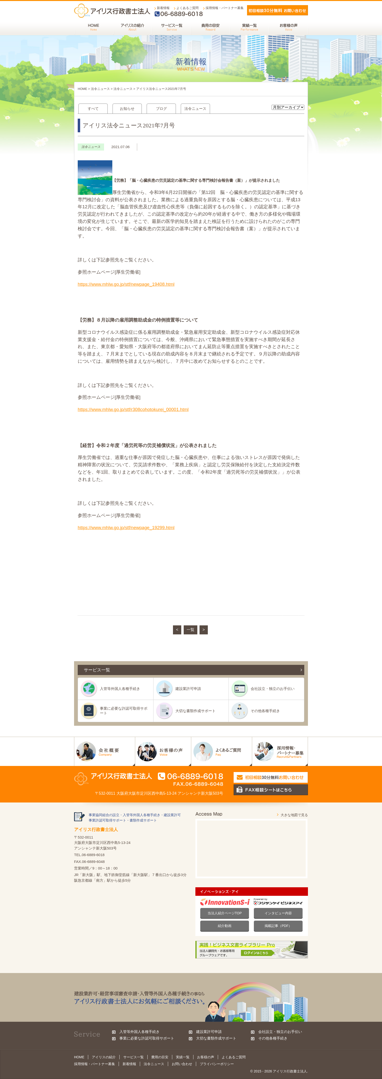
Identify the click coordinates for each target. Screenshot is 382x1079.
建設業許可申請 (188, 689)
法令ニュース (100, 89)
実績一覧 (183, 1057)
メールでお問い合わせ (277, 10)
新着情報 (163, 8)
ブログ (161, 108)
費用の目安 (159, 1057)
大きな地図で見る (294, 815)
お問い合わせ (182, 1064)
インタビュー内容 (278, 913)
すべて (93, 108)
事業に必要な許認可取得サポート (123, 710)
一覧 (190, 630)
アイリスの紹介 (104, 1057)
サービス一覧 (133, 1057)
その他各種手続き (265, 711)
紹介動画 (224, 926)
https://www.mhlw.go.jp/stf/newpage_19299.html (126, 527)
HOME (82, 89)
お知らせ (127, 108)
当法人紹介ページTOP (225, 913)
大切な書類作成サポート (195, 711)
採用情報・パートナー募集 (225, 8)
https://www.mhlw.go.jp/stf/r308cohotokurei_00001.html (133, 409)
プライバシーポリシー (217, 1064)
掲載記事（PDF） (278, 926)
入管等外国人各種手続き (120, 689)
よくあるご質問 (187, 8)
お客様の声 (205, 1057)
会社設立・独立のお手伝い (273, 689)
